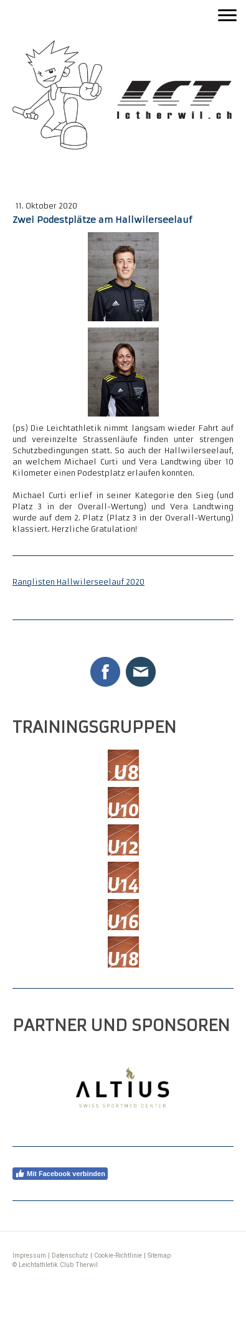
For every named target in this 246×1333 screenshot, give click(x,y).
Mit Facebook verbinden (60, 1174)
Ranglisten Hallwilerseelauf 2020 (78, 581)
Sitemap (159, 1255)
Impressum (29, 1255)
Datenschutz (70, 1255)
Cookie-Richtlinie (118, 1255)
